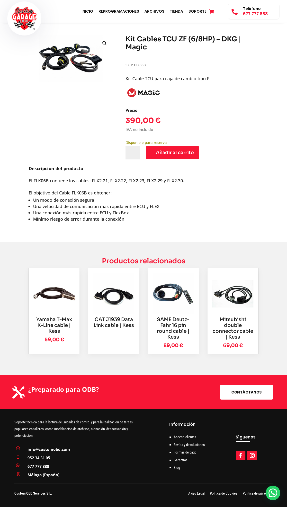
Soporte (197, 12)
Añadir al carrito (175, 153)
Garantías (181, 460)
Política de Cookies (223, 494)
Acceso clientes (185, 437)
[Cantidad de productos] (133, 152)
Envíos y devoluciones (189, 445)
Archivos (154, 12)
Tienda (176, 12)
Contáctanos (246, 392)
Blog (177, 467)
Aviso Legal (196, 494)
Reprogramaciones (119, 12)
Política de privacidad (258, 494)
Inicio (87, 12)
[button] (104, 43)
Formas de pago (185, 452)
